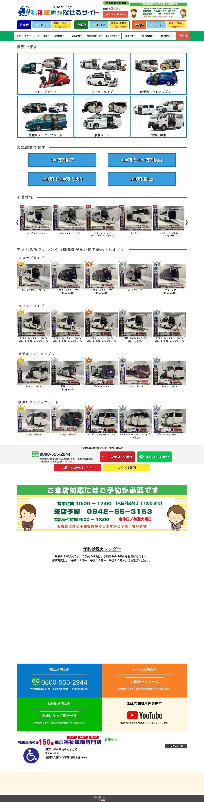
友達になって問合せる (59, 716)
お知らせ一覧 (176, 746)
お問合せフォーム (145, 682)
